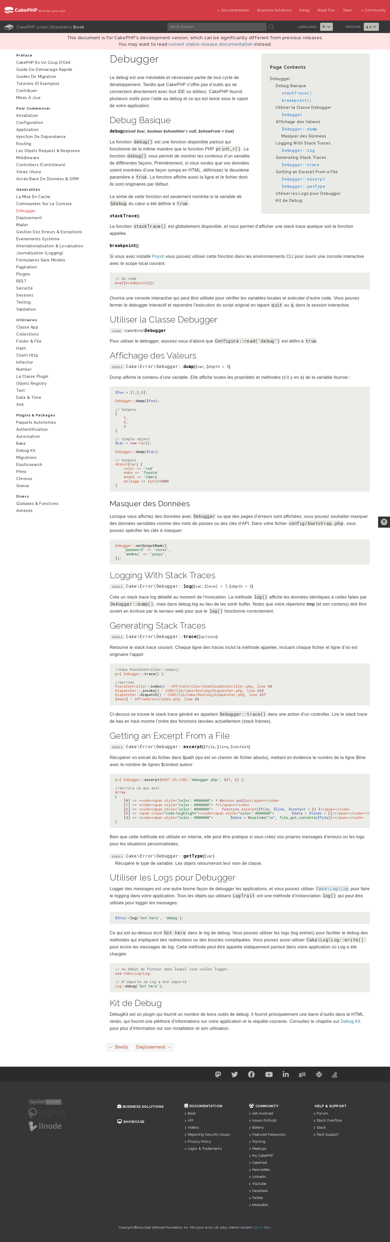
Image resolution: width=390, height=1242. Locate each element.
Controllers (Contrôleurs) (41, 165)
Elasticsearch (29, 464)
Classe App (27, 327)
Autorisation (28, 436)
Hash (21, 348)
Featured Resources (267, 1134)
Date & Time (28, 397)
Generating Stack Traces (301, 157)
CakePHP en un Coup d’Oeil (43, 62)
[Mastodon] (214, 1075)
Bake (21, 443)
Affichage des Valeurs (298, 122)
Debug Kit (26, 450)
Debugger (280, 79)
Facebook (258, 1191)
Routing (23, 144)
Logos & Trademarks (203, 1148)
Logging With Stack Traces (303, 143)
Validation (26, 309)
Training (257, 1141)
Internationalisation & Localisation (49, 246)
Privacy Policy (197, 1141)
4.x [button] (371, 27)
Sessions (24, 295)
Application (27, 129)
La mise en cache (33, 197)
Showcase (130, 1122)
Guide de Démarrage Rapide (44, 69)
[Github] (304, 1075)
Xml (20, 404)
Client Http (27, 355)
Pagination (26, 267)
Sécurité (24, 288)
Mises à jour (28, 98)
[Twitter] (232, 1075)
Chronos (24, 479)
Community (373, 10)
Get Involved (261, 1113)
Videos (191, 1127)
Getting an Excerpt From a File (307, 172)
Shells (118, 1047)
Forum (320, 1113)
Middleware (28, 158)
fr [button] (326, 27)
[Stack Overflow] (338, 1075)
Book (190, 1113)
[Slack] (322, 1075)
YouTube (257, 1184)
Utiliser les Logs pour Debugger (308, 193)
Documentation (233, 10)
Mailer (22, 225)
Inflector (24, 362)
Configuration (29, 122)
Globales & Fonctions (37, 503)
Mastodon (258, 1205)
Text (20, 390)
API (188, 1120)
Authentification (32, 429)
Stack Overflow (327, 1120)
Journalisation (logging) (39, 253)
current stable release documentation (210, 44)
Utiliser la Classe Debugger (304, 107)
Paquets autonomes (36, 422)
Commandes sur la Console (44, 204)
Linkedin (257, 1177)
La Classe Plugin (32, 376)
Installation (27, 115)
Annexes (24, 510)
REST (21, 281)
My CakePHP (261, 1156)
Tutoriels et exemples (38, 83)
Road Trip (326, 10)
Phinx (21, 471)
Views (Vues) (28, 172)
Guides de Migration (36, 76)
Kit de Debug (289, 200)
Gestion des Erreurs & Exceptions (49, 232)
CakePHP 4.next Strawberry (44, 27)
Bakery (256, 1127)
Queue (22, 486)
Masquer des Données (303, 136)
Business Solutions (274, 10)
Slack (319, 1127)
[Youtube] (268, 1075)
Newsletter (259, 1170)
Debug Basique (291, 86)
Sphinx (258, 1227)
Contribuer (26, 90)
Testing (23, 302)
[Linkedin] (286, 1075)
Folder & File (28, 341)
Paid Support (325, 1134)
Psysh (158, 256)
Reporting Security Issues (207, 1134)
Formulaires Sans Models (41, 260)
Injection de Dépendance (41, 136)
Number (24, 369)
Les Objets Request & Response (48, 151)
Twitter (256, 1198)
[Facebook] (250, 1075)
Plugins (23, 274)
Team (348, 10)
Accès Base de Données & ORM (47, 179)
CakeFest (258, 1163)
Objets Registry (31, 383)
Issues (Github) (263, 1120)
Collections (27, 334)
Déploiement (153, 1047)
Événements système (38, 239)
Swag (304, 10)
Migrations (26, 457)
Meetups (257, 1148)
